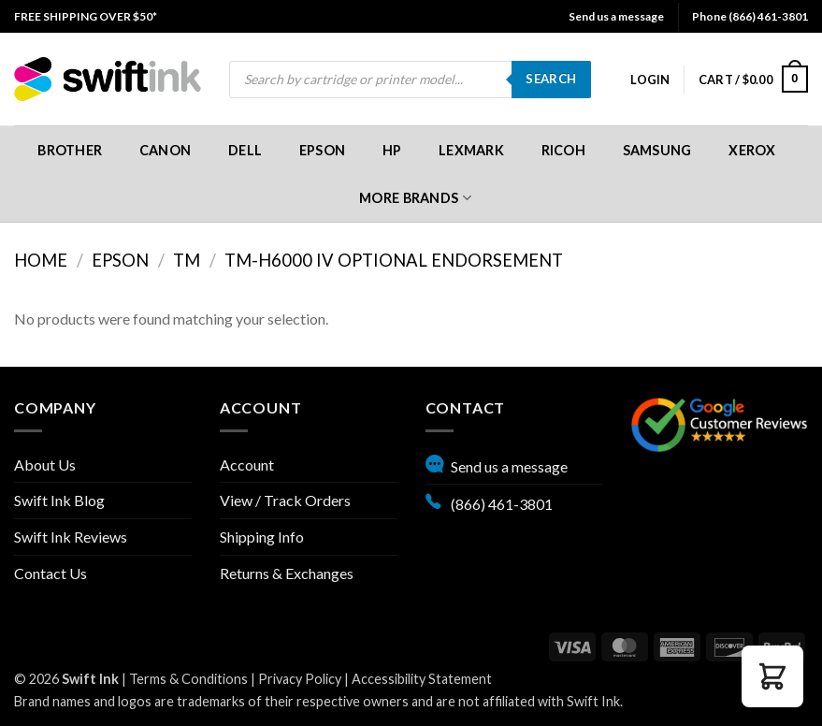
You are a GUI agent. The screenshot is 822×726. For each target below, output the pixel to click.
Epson (120, 260)
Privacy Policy (299, 679)
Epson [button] (322, 150)
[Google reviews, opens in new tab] (719, 422)
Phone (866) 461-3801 (750, 16)
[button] (650, 79)
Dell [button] (245, 150)
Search (551, 78)
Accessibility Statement (422, 679)
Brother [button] (69, 150)
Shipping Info (262, 536)
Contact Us (50, 573)
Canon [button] (165, 150)
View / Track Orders (285, 500)
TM (186, 260)
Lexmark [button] (471, 150)
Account (247, 464)
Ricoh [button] (563, 150)
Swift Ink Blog (59, 500)
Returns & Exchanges (286, 573)
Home (40, 260)
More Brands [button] (415, 198)
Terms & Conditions (188, 679)
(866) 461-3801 (489, 501)
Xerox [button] (751, 150)
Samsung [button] (657, 150)
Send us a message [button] (616, 16)
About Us (45, 464)
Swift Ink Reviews (70, 536)
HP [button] (392, 150)
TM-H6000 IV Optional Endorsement (393, 260)
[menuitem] (85, 16)
